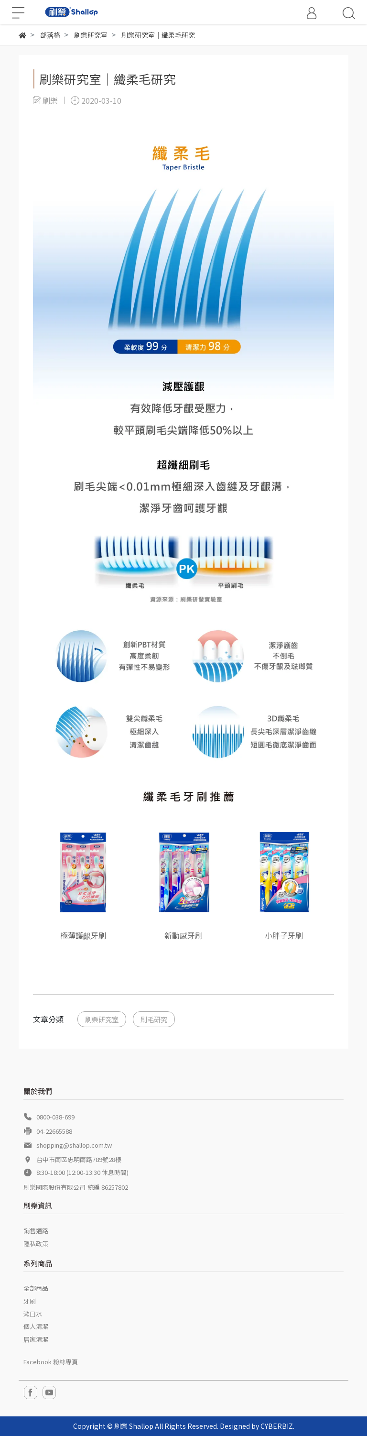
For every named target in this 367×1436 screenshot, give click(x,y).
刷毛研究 (153, 1019)
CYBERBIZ (276, 1426)
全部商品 (35, 1288)
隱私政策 (35, 1243)
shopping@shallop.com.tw (74, 1145)
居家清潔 (35, 1339)
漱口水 (32, 1313)
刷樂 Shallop (133, 1426)
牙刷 (29, 1300)
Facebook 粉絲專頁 (50, 1361)
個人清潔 (35, 1326)
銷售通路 (35, 1230)
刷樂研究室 (102, 1019)
